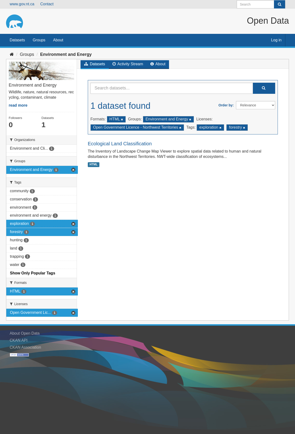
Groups (39, 40)
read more (18, 105)
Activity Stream (127, 64)
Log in (276, 40)
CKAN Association (25, 347)
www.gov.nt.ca (22, 4)
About (58, 40)
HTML (93, 164)
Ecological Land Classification (120, 143)
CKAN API (19, 340)
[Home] (12, 54)
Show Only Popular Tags (32, 273)
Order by (226, 105)
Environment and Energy (66, 54)
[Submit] (279, 4)
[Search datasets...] (171, 88)
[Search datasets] (261, 4)
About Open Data (25, 333)
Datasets (17, 40)
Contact (46, 4)
